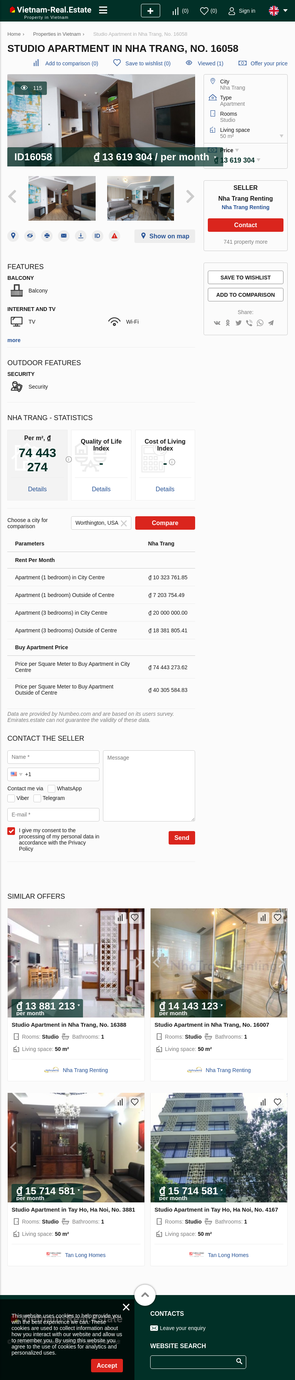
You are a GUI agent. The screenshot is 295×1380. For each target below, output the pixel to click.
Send (181, 838)
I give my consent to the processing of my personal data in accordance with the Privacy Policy (59, 839)
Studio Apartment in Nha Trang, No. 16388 (69, 1024)
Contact (245, 225)
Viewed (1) (211, 63)
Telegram (54, 798)
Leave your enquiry (183, 1328)
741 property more (245, 242)
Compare (165, 523)
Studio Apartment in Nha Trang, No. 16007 (211, 1024)
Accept (107, 1365)
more (13, 340)
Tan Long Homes (85, 1255)
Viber (23, 798)
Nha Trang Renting (245, 207)
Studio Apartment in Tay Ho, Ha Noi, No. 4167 (216, 1209)
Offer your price (269, 63)
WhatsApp (69, 788)
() (185, 11)
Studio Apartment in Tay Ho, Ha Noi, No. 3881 (73, 1209)
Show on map (169, 236)
